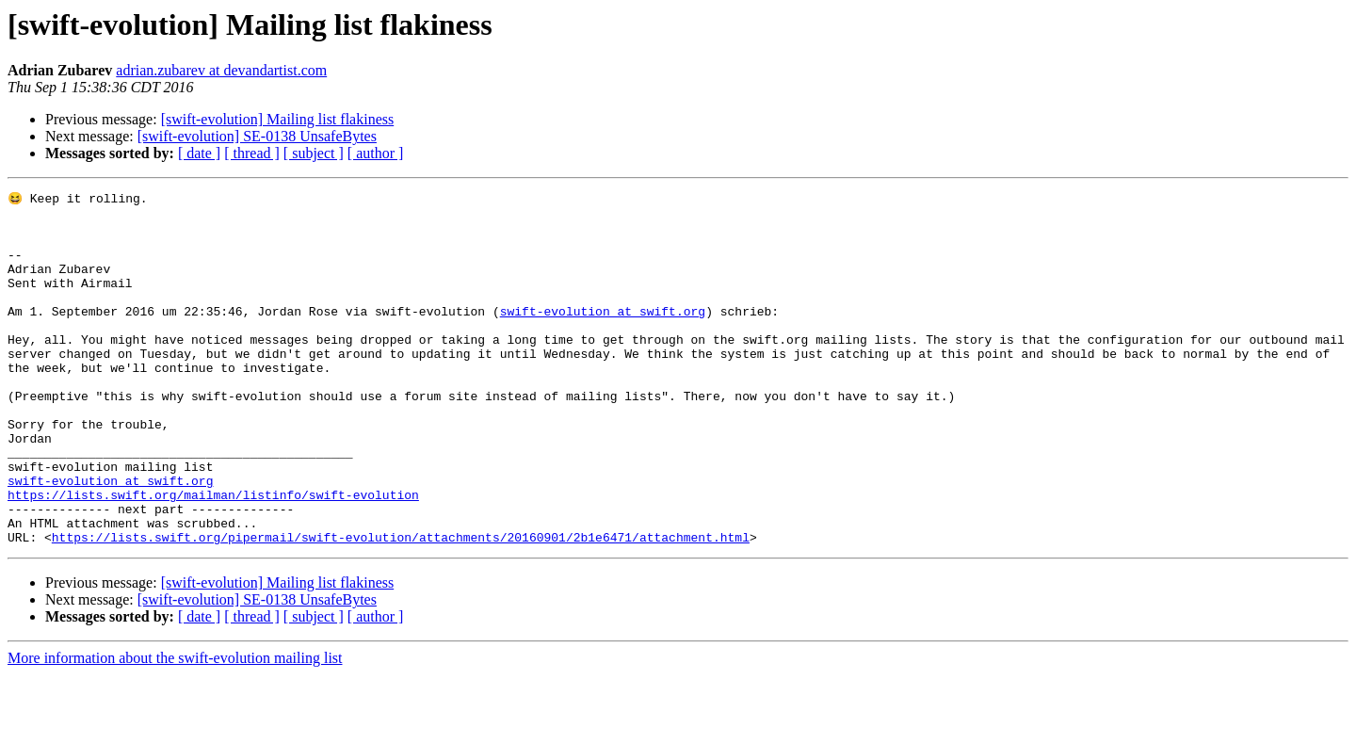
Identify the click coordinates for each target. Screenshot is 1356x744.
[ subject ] (313, 153)
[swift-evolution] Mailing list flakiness (278, 119)
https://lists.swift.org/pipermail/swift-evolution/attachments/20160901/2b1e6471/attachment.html (401, 606)
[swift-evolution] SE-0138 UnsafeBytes (257, 136)
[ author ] (375, 153)
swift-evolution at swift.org (602, 335)
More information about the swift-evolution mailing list (175, 728)
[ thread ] (252, 153)
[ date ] (199, 153)
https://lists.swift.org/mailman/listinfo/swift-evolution (213, 555)
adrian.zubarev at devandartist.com (221, 70)
